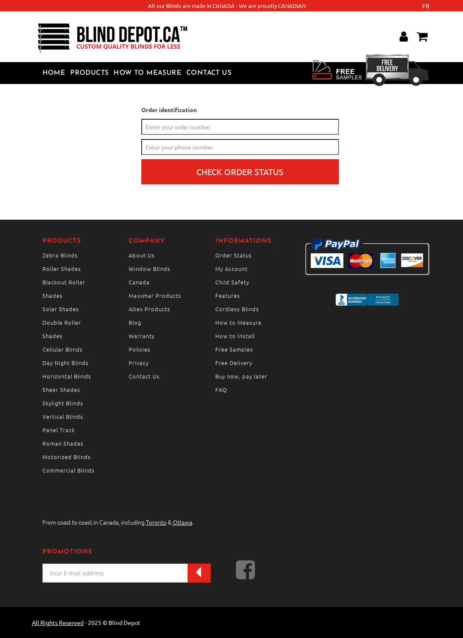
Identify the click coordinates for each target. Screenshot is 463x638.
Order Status (233, 255)
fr (425, 6)
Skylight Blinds (62, 403)
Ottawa (182, 522)
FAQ (221, 390)
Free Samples (234, 349)
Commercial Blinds (68, 470)
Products (89, 73)
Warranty (142, 336)
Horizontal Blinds (66, 376)
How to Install (235, 336)
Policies (140, 349)
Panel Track (58, 430)
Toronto (156, 522)
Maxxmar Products (155, 295)
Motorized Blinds (66, 457)
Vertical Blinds (62, 416)
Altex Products (149, 309)
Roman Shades (63, 443)
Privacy (139, 363)
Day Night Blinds (65, 363)
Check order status (239, 171)
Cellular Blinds (62, 349)
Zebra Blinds (60, 255)
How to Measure (147, 73)
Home (54, 73)
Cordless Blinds (237, 309)
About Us (142, 255)
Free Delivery (233, 363)
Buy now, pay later (241, 376)
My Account (231, 269)
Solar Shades (60, 309)
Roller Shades (61, 269)
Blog (135, 322)
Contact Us (208, 73)
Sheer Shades (61, 390)
